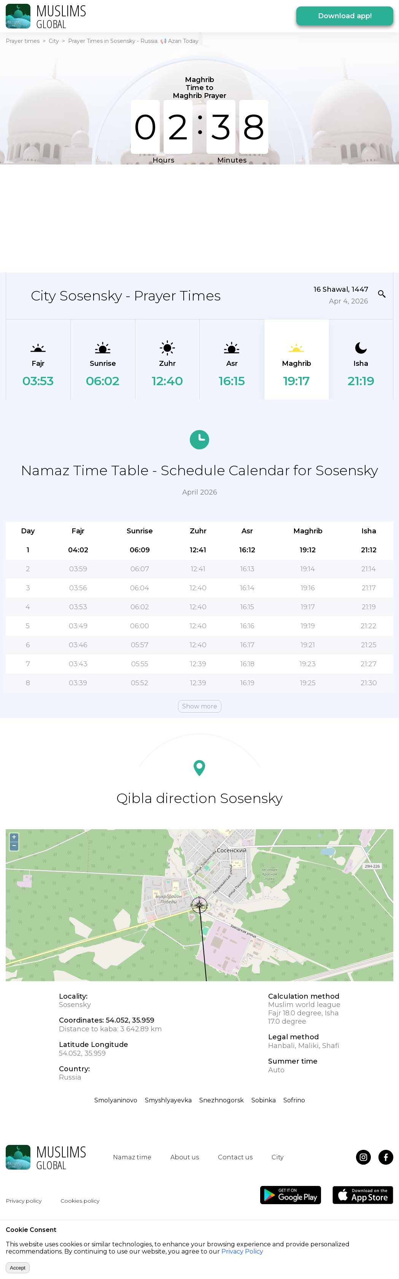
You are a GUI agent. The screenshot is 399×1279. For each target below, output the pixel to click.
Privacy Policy (242, 1251)
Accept (17, 1268)
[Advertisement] (164, 217)
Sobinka (263, 1100)
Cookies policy (79, 1200)
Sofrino (294, 1100)
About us (184, 1157)
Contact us (235, 1157)
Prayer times (23, 41)
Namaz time (132, 1157)
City (54, 41)
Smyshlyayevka (168, 1100)
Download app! (345, 16)
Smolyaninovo (115, 1100)
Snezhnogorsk (221, 1100)
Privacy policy (23, 1200)
